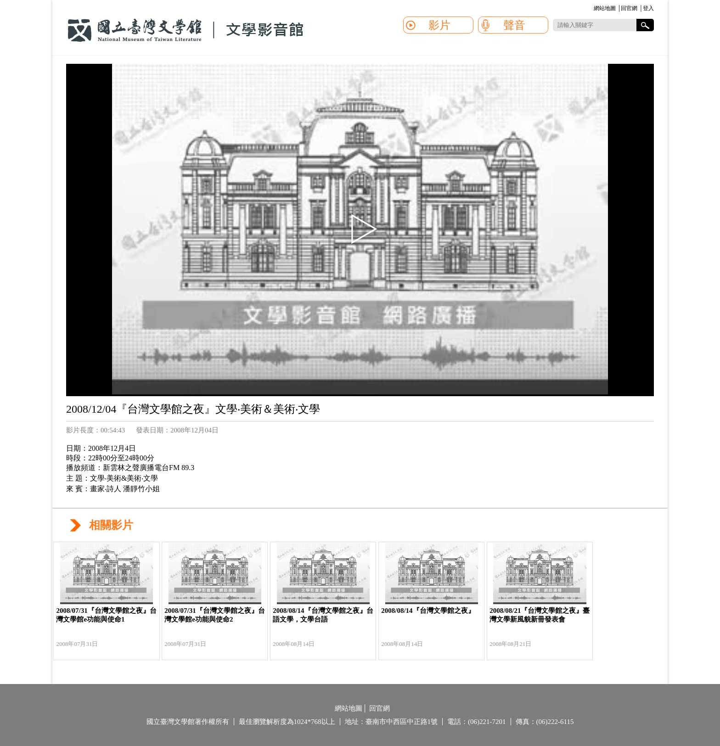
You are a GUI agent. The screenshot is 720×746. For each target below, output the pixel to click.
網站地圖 (605, 8)
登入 (648, 8)
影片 (439, 25)
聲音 (514, 25)
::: (592, 9)
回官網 (629, 8)
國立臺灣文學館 (185, 30)
